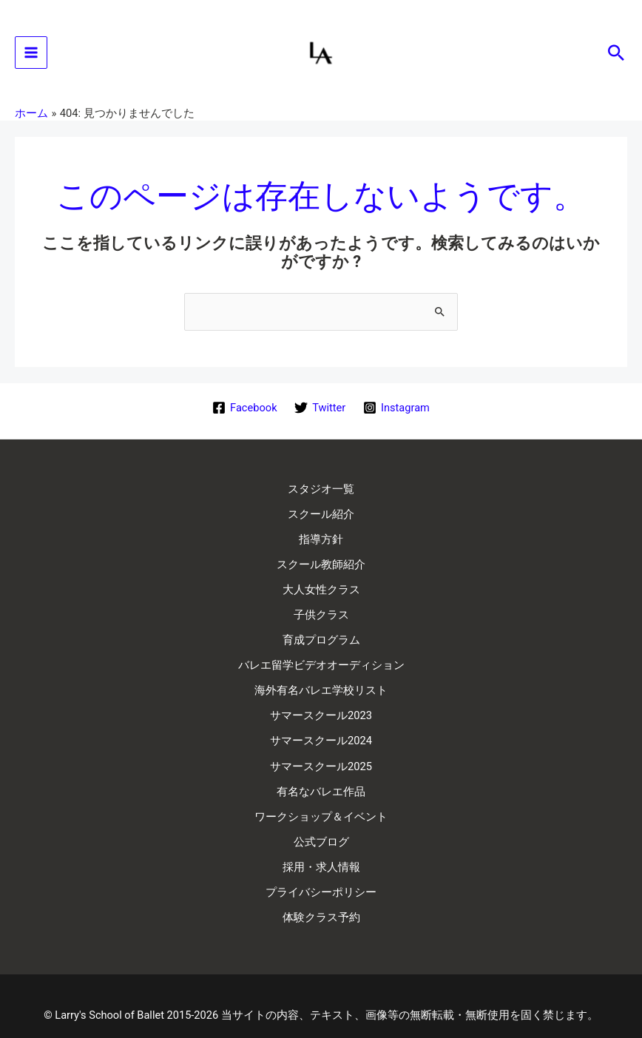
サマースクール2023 (321, 703)
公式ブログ (321, 822)
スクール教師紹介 (321, 562)
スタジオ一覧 (321, 492)
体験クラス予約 (321, 892)
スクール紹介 (321, 515)
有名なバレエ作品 (321, 774)
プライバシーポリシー (321, 869)
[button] (616, 55)
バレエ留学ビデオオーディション (321, 657)
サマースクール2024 (321, 727)
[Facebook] (244, 412)
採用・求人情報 (321, 845)
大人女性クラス (321, 586)
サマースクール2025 (321, 751)
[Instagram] (396, 412)
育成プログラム (321, 633)
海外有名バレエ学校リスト (321, 680)
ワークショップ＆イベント (321, 798)
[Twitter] (320, 412)
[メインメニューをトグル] (31, 55)
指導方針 (321, 538)
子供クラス (321, 609)
